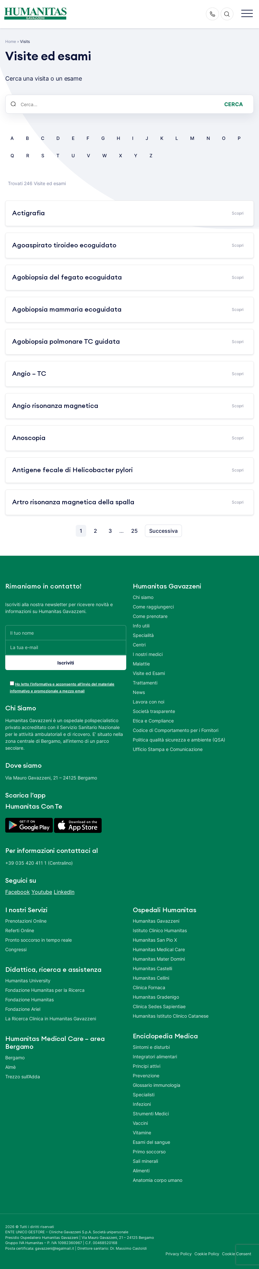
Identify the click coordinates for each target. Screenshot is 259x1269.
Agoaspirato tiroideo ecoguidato (64, 245)
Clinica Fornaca (149, 986)
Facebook (17, 890)
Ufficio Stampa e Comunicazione (168, 749)
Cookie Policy (207, 1252)
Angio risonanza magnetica (55, 406)
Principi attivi (146, 1064)
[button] (247, 14)
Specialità (143, 635)
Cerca (233, 104)
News (139, 692)
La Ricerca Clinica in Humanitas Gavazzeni (50, 1017)
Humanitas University (27, 979)
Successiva (163, 531)
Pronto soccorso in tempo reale (38, 938)
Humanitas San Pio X (155, 938)
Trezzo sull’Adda (22, 1075)
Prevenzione (146, 1074)
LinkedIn (64, 890)
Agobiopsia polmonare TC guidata (66, 341)
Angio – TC (29, 374)
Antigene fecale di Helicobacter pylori (72, 470)
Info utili (141, 625)
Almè (10, 1065)
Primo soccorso (149, 1150)
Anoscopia (29, 438)
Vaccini (140, 1122)
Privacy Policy (179, 1252)
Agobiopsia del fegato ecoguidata (67, 277)
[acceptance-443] (12, 682)
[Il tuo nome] (65, 632)
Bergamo (15, 1056)
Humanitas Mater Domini (159, 957)
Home (10, 41)
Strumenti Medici (151, 1112)
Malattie (141, 663)
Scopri (238, 213)
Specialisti (143, 1093)
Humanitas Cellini (151, 976)
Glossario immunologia (156, 1083)
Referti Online (19, 929)
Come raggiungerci (153, 606)
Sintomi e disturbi (151, 1045)
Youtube (41, 890)
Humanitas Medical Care (159, 948)
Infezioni (142, 1103)
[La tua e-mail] (65, 647)
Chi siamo (143, 597)
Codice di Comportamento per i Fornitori (175, 730)
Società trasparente (154, 711)
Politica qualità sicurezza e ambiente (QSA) (179, 739)
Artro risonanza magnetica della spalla (73, 502)
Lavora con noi (148, 701)
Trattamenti (145, 682)
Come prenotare (150, 616)
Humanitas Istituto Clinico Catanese (171, 1014)
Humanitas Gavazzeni (156, 919)
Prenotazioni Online (26, 919)
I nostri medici (148, 654)
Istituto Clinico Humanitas (160, 929)
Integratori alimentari (155, 1055)
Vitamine (142, 1131)
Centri (139, 644)
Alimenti (141, 1169)
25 (134, 531)
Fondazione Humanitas (29, 998)
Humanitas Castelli (152, 967)
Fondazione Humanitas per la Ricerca (45, 988)
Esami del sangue (151, 1141)
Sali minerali (145, 1160)
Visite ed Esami (149, 673)
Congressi (16, 948)
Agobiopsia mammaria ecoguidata (67, 309)
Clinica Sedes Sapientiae (159, 1005)
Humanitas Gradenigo (156, 995)
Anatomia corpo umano (157, 1179)
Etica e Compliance (153, 720)
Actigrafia (28, 213)
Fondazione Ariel (22, 1007)
